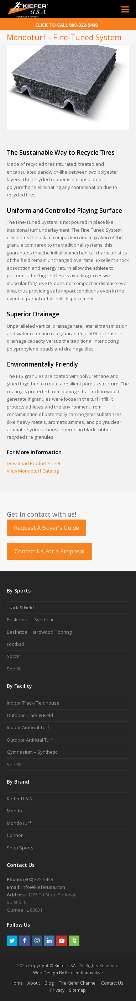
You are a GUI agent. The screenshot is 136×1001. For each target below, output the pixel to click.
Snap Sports (20, 847)
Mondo (14, 810)
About (33, 983)
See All (14, 668)
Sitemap (77, 990)
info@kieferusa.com (43, 887)
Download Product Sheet (34, 463)
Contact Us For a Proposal (49, 551)
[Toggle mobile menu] (125, 9)
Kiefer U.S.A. (20, 798)
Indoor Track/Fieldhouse (33, 703)
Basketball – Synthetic (30, 619)
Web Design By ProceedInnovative (68, 973)
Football (15, 644)
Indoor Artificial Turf (28, 727)
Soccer (14, 656)
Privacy (57, 990)
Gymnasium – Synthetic (32, 752)
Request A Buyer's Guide (46, 528)
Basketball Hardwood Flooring (39, 632)
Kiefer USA (65, 966)
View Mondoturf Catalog (33, 471)
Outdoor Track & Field (30, 715)
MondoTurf (19, 823)
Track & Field (20, 607)
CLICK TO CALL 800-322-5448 (66, 25)
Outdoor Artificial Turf (30, 740)
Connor (15, 835)
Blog (49, 983)
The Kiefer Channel (77, 983)
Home (17, 983)
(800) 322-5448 (38, 879)
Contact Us (112, 983)
